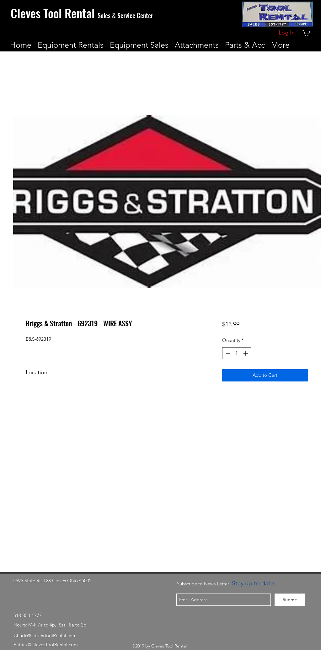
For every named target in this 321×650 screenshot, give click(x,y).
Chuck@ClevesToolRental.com (45, 635)
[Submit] (290, 600)
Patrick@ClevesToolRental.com (45, 644)
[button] (306, 32)
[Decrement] (227, 353)
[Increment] (246, 353)
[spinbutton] (237, 353)
